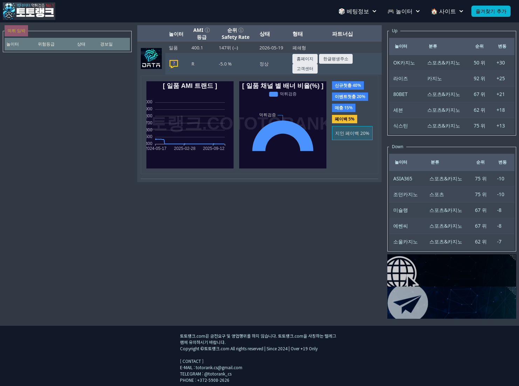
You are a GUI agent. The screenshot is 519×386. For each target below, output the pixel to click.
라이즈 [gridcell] (400, 78)
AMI (201, 30)
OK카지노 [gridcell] (404, 62)
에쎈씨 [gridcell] (400, 225)
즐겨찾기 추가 (491, 11)
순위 (235, 30)
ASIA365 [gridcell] (402, 178)
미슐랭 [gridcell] (400, 210)
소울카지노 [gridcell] (405, 241)
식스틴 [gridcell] (400, 125)
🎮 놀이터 (403, 11)
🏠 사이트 (447, 11)
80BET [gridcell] (400, 94)
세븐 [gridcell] (398, 109)
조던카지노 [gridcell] (405, 194)
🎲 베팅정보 (357, 11)
